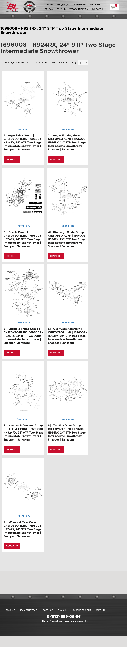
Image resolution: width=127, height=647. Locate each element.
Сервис (49, 9)
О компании (79, 4)
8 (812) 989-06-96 (64, 617)
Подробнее (12, 159)
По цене (39, 63)
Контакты (97, 9)
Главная (49, 4)
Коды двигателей (29, 610)
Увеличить (23, 129)
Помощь (60, 9)
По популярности (14, 63)
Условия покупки (78, 9)
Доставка (95, 4)
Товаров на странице (64, 63)
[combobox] (83, 62)
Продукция (63, 4)
